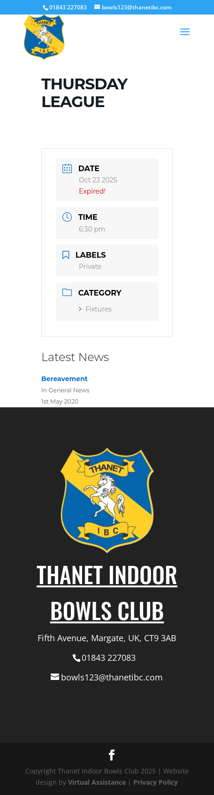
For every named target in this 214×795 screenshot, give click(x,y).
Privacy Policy (155, 782)
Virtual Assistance (97, 782)
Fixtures (95, 309)
